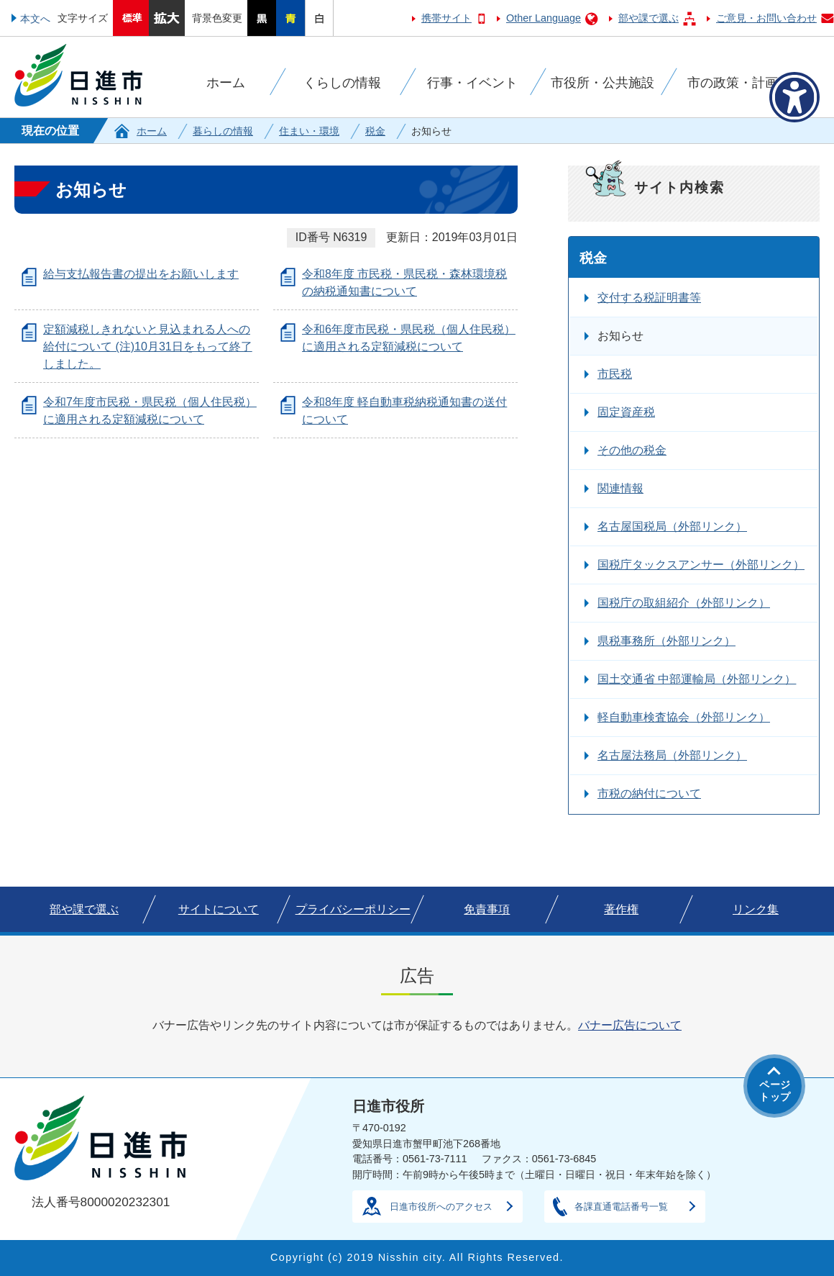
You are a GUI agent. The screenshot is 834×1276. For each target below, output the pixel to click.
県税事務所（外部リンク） (666, 641)
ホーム (152, 131)
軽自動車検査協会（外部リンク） (683, 717)
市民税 (614, 374)
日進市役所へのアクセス (441, 1206)
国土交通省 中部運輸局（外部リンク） (696, 679)
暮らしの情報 (223, 131)
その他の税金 (631, 450)
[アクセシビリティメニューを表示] (794, 97)
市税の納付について (649, 793)
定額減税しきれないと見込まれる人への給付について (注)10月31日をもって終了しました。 (147, 346)
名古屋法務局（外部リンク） (672, 755)
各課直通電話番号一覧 (621, 1206)
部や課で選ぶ (648, 18)
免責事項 (487, 909)
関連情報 (620, 488)
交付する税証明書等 (649, 297)
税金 (375, 131)
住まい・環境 (309, 131)
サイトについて (218, 909)
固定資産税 (626, 412)
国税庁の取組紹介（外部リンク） (683, 603)
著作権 (621, 909)
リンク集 (756, 909)
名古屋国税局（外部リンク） (672, 526)
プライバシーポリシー (353, 909)
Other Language (543, 18)
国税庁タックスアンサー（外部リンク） (701, 564)
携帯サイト (446, 18)
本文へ (35, 18)
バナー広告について (630, 1025)
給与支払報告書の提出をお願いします (141, 274)
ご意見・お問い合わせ (766, 18)
